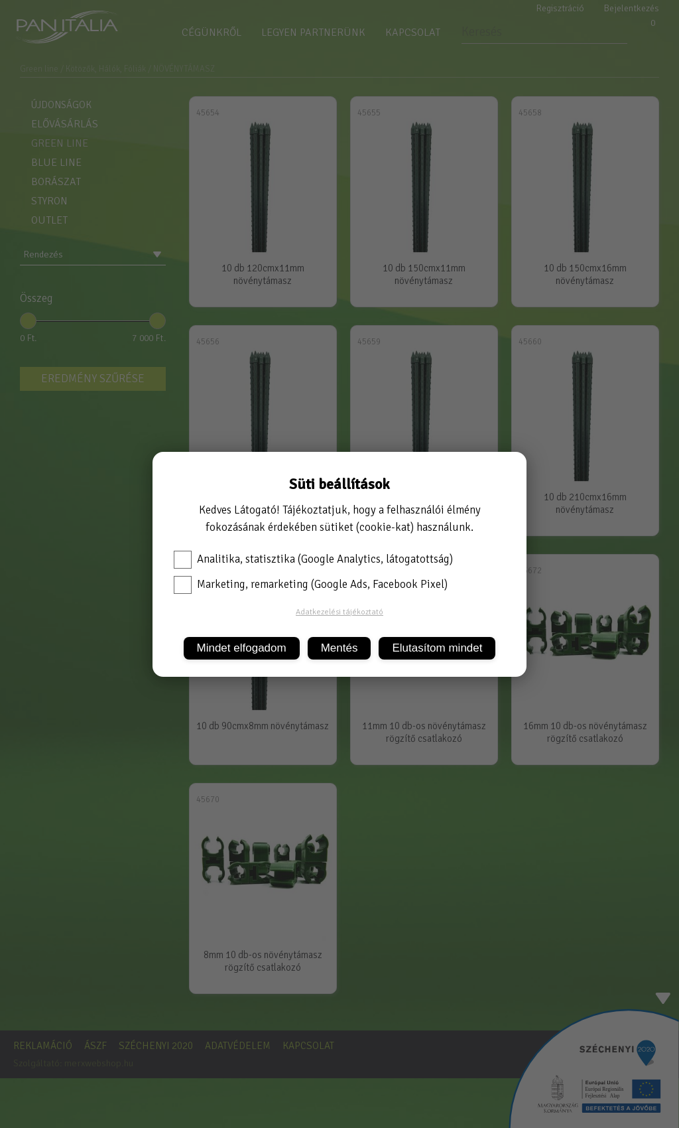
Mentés (339, 648)
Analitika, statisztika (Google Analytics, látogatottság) (313, 559)
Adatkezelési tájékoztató (339, 612)
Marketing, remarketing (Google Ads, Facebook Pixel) (311, 585)
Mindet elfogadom (241, 648)
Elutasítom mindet (437, 648)
